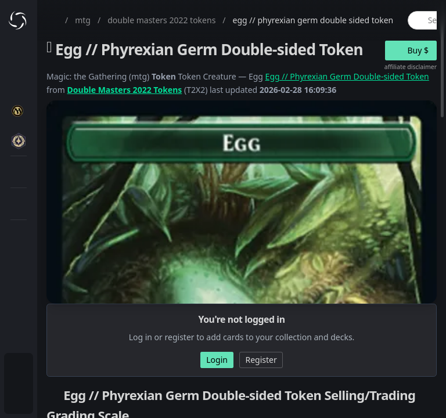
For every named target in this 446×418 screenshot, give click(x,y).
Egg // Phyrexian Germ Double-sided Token (347, 76)
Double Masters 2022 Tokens (124, 89)
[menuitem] (18, 369)
